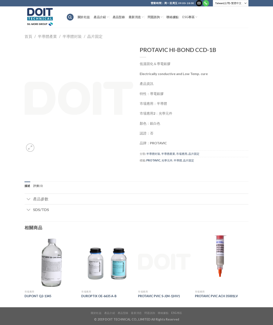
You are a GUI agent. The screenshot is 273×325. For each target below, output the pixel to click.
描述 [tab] (27, 186)
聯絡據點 (172, 17)
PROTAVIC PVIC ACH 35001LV (216, 296)
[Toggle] (29, 199)
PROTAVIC (153, 160)
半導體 (178, 160)
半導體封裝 (72, 36)
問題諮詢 (155, 17)
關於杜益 (84, 17)
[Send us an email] (199, 3)
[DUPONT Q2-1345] (51, 261)
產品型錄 (119, 17)
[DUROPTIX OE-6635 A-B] (107, 261)
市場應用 (181, 153)
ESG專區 (189, 17)
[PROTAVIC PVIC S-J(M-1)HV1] (164, 261)
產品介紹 (101, 17)
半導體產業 (47, 36)
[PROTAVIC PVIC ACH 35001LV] (221, 261)
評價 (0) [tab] (38, 186)
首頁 (28, 36)
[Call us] (206, 3)
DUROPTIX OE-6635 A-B (98, 296)
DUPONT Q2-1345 (38, 296)
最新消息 (136, 17)
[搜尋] (70, 17)
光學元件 (167, 160)
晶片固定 (95, 36)
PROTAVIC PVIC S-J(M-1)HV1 (159, 296)
